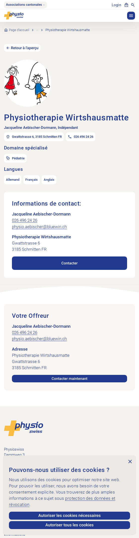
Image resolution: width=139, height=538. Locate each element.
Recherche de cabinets (52, 26)
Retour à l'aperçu (24, 40)
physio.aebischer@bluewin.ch (39, 219)
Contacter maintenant (69, 371)
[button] (131, 16)
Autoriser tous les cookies (69, 525)
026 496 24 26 (24, 213)
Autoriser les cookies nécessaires (69, 515)
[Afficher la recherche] (133, 5)
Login (116, 5)
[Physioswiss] (14, 16)
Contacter (69, 256)
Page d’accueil (19, 26)
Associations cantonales (25, 5)
